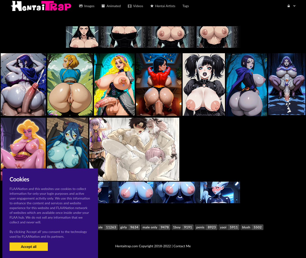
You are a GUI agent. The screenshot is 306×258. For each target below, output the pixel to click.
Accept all (28, 246)
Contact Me (182, 246)
